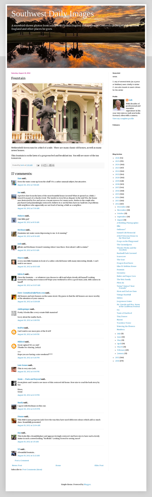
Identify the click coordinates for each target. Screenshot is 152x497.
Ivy (118, 310)
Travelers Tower (124, 323)
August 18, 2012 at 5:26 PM (29, 358)
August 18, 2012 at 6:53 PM (29, 395)
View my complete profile (123, 119)
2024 (117, 164)
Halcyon (21, 216)
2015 (117, 194)
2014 (117, 197)
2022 (117, 171)
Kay (19, 433)
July (119, 334)
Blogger (87, 484)
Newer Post (17, 465)
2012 (117, 204)
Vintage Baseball (124, 295)
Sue (19, 192)
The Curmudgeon (124, 245)
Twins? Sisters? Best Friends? (125, 287)
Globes (120, 298)
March (120, 347)
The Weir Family (124, 279)
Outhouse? (121, 229)
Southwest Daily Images (52, 13)
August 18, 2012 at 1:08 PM (29, 320)
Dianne (21, 416)
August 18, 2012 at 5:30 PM (28, 372)
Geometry (121, 273)
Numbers (121, 329)
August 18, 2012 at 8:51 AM (28, 222)
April (119, 344)
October (120, 213)
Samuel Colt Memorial (126, 233)
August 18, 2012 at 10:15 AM (29, 267)
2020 (117, 178)
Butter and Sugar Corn (126, 276)
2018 (117, 184)
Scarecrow (121, 256)
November (122, 210)
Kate (19, 178)
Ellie (118, 226)
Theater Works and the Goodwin (126, 249)
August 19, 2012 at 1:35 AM (28, 442)
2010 (117, 361)
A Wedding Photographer (127, 223)
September (122, 217)
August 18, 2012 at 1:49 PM (28, 334)
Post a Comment (22, 460)
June (119, 337)
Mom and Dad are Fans (127, 291)
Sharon (21, 258)
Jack (19, 244)
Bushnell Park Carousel (127, 253)
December (121, 207)
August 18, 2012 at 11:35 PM (29, 409)
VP (19, 449)
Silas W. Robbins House (126, 266)
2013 (117, 201)
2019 (117, 181)
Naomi (120, 320)
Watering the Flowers (126, 326)
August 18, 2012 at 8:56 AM (29, 236)
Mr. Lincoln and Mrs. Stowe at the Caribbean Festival (128, 305)
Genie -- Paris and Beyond (29, 379)
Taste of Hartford (124, 313)
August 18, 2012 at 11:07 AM (29, 285)
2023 (117, 168)
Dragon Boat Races (125, 263)
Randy (20, 403)
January (120, 353)
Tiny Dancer (122, 316)
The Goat (121, 260)
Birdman (21, 230)
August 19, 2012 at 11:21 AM (29, 456)
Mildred (21, 342)
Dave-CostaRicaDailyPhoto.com (31, 293)
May (119, 340)
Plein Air (120, 283)
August (120, 220)
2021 (117, 174)
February (121, 350)
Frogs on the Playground (127, 241)
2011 (117, 357)
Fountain (120, 270)
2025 (117, 161)
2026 (117, 158)
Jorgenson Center (124, 301)
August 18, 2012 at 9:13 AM (28, 250)
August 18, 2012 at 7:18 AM (28, 185)
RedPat (21, 328)
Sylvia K (21, 274)
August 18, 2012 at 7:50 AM (28, 208)
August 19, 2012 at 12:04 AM (29, 425)
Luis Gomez (23, 365)
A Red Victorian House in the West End (127, 237)
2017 (117, 187)
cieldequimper (24, 309)
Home (58, 465)
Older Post (98, 465)
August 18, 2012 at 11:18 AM (29, 302)
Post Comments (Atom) (32, 469)
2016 (117, 191)
